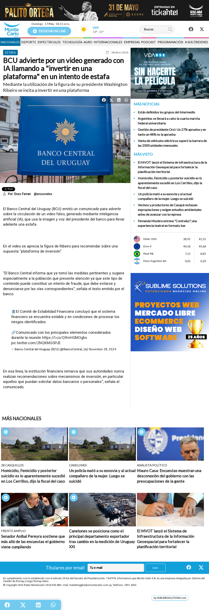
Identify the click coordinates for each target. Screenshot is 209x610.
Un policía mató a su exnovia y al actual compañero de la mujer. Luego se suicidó (165, 196)
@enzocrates (43, 194)
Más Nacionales (21, 418)
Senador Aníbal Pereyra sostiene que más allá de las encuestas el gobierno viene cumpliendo (33, 541)
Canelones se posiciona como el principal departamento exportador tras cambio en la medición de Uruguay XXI (102, 539)
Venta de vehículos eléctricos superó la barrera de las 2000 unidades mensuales (172, 143)
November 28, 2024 (102, 349)
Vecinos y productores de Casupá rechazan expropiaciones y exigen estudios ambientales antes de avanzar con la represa (169, 209)
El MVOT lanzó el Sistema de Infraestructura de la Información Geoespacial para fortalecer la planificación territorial (172, 167)
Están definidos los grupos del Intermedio (166, 112)
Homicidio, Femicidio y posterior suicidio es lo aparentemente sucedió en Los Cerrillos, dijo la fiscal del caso (170, 182)
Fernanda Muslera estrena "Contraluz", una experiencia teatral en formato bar (167, 223)
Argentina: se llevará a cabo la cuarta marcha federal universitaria (169, 120)
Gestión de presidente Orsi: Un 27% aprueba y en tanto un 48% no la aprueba (172, 132)
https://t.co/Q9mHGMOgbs (64, 337)
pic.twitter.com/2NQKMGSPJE (36, 343)
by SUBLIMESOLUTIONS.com (170, 598)
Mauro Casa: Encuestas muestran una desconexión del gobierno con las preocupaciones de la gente (169, 475)
